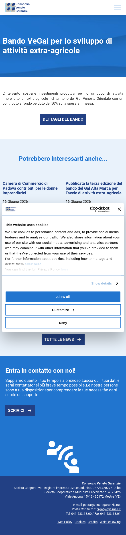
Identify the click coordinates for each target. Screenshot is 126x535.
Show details (101, 283)
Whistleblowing (110, 522)
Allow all (63, 297)
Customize (63, 310)
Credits (93, 522)
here (65, 269)
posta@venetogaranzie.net (102, 505)
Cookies (80, 522)
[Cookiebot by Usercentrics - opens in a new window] (90, 209)
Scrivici (16, 410)
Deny (63, 323)
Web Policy (64, 522)
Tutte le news (59, 339)
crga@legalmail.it (109, 509)
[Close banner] (119, 209)
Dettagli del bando (63, 119)
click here (33, 264)
